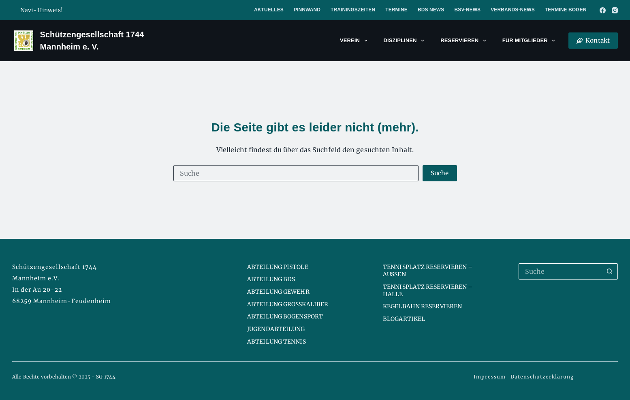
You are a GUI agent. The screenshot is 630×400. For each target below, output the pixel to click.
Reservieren (464, 40)
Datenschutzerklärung (542, 377)
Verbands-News (513, 10)
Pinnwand (307, 10)
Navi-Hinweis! (41, 10)
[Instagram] (615, 10)
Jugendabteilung (276, 329)
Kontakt (593, 40)
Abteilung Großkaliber (287, 304)
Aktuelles (269, 10)
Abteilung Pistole (277, 267)
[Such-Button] (440, 173)
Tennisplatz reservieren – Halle (428, 290)
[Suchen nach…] (296, 173)
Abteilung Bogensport (285, 316)
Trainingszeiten (353, 10)
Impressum (490, 377)
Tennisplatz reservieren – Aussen (428, 270)
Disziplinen (406, 40)
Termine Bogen (566, 10)
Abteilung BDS (271, 279)
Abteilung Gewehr (278, 291)
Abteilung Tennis (276, 341)
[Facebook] (603, 10)
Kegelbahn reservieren (422, 306)
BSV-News (467, 10)
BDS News (431, 10)
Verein (355, 40)
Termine (396, 10)
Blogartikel (404, 319)
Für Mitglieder (530, 40)
